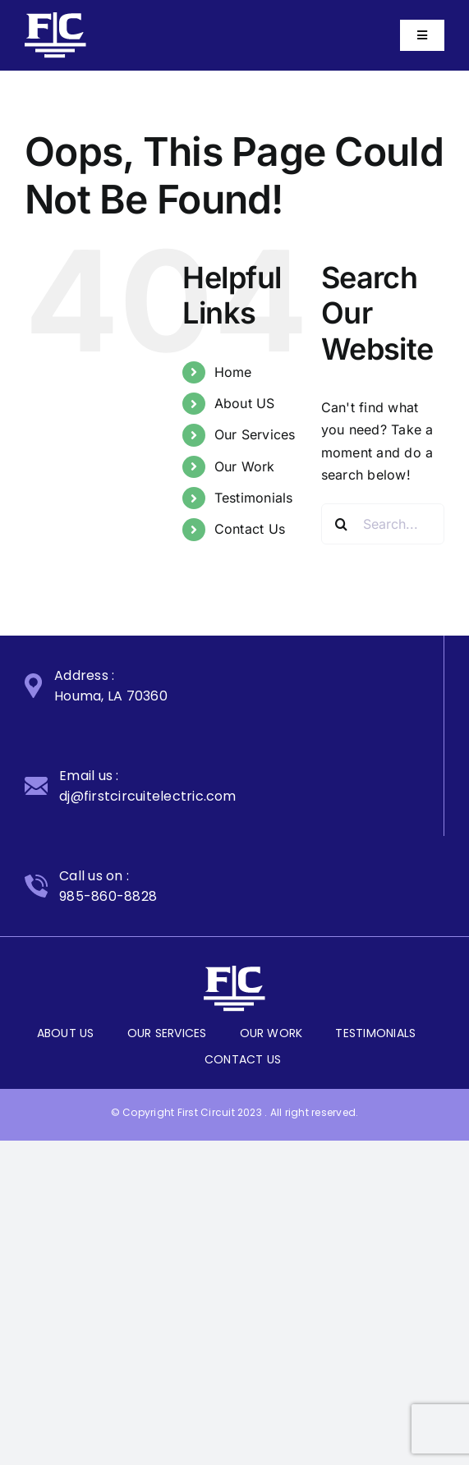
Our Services (255, 434)
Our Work (244, 466)
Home (233, 372)
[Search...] (382, 523)
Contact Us (249, 529)
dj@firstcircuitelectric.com (147, 796)
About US (244, 403)
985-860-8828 (108, 896)
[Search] (341, 523)
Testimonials (253, 497)
